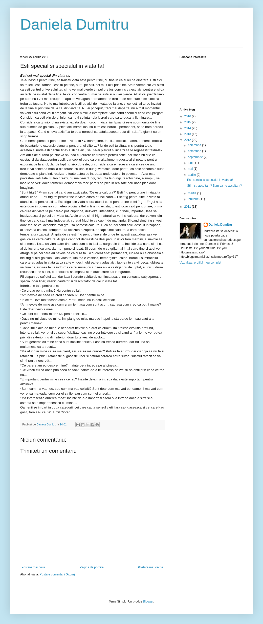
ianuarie (194, 199)
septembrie (196, 157)
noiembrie (195, 145)
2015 (188, 122)
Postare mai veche (150, 567)
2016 (188, 116)
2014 (188, 128)
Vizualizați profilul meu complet (200, 262)
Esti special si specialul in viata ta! (210, 180)
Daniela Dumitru (74, 24)
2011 (188, 206)
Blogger (148, 601)
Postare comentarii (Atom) (57, 574)
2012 (188, 140)
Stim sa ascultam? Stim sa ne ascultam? (214, 185)
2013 (188, 134)
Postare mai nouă (33, 567)
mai (191, 168)
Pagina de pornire (92, 567)
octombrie (195, 151)
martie (192, 193)
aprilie (192, 175)
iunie (191, 163)
